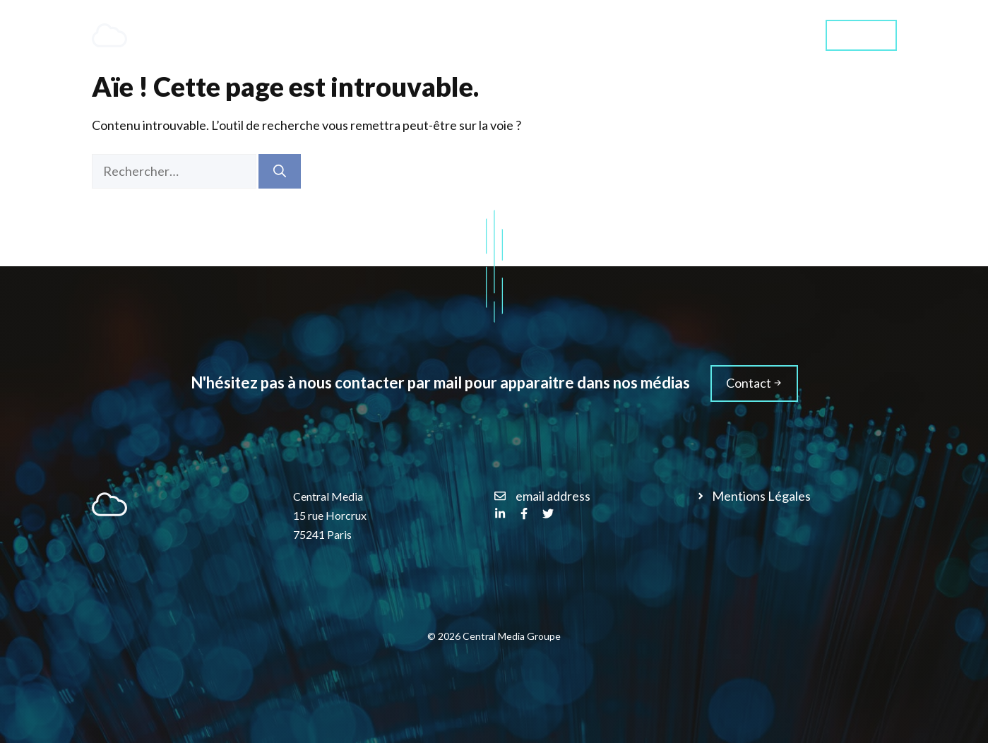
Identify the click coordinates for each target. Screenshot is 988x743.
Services (565, 35)
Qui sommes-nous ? (673, 35)
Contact (861, 34)
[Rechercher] (279, 171)
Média (775, 35)
